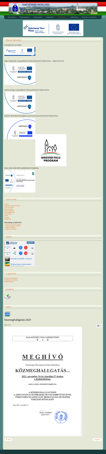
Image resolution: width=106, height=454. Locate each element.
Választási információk (88, 17)
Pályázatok (49, 17)
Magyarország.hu (9, 281)
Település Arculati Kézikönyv (12, 205)
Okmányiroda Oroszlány (11, 280)
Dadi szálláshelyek (9, 212)
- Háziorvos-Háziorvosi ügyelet (12, 224)
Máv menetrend (8, 209)
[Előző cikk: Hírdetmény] (8, 439)
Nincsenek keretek (53, 253)
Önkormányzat (24, 17)
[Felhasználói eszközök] (99, 326)
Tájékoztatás (62, 17)
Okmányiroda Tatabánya (11, 278)
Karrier (6, 215)
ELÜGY (6, 204)
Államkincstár (8, 214)
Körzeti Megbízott (9, 210)
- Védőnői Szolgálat (9, 227)
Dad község (11, 17)
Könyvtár (6, 217)
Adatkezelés (74, 17)
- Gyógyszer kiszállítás (10, 229)
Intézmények (37, 17)
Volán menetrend (9, 207)
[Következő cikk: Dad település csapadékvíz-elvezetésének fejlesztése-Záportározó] (97, 439)
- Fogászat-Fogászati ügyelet (12, 226)
